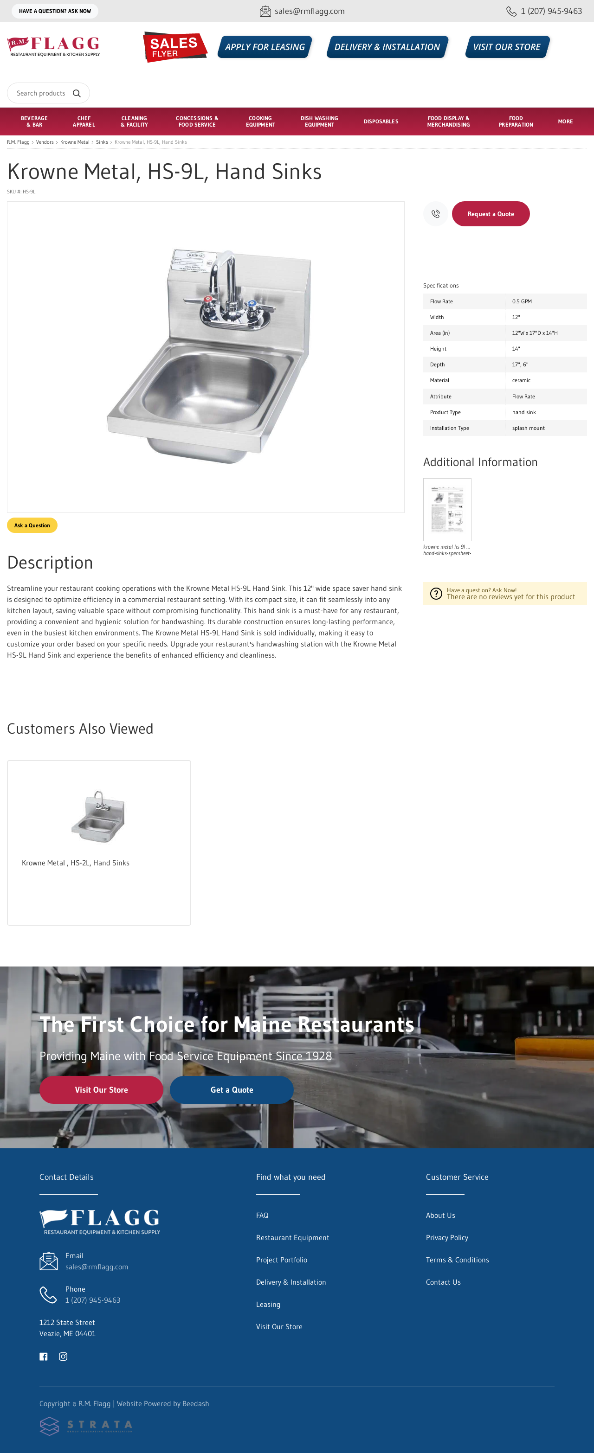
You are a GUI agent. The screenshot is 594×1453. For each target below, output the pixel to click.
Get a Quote (232, 1090)
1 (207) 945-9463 (92, 1300)
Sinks (102, 142)
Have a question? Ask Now (55, 10)
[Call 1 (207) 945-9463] (544, 11)
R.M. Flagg (18, 142)
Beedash (195, 1403)
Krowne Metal (75, 142)
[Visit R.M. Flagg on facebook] (43, 1355)
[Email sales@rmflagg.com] (302, 11)
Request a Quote (491, 214)
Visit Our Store (101, 1090)
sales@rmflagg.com (97, 1266)
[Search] (48, 93)
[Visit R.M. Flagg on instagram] (63, 1355)
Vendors (45, 142)
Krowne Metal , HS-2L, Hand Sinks (75, 862)
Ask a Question (32, 525)
